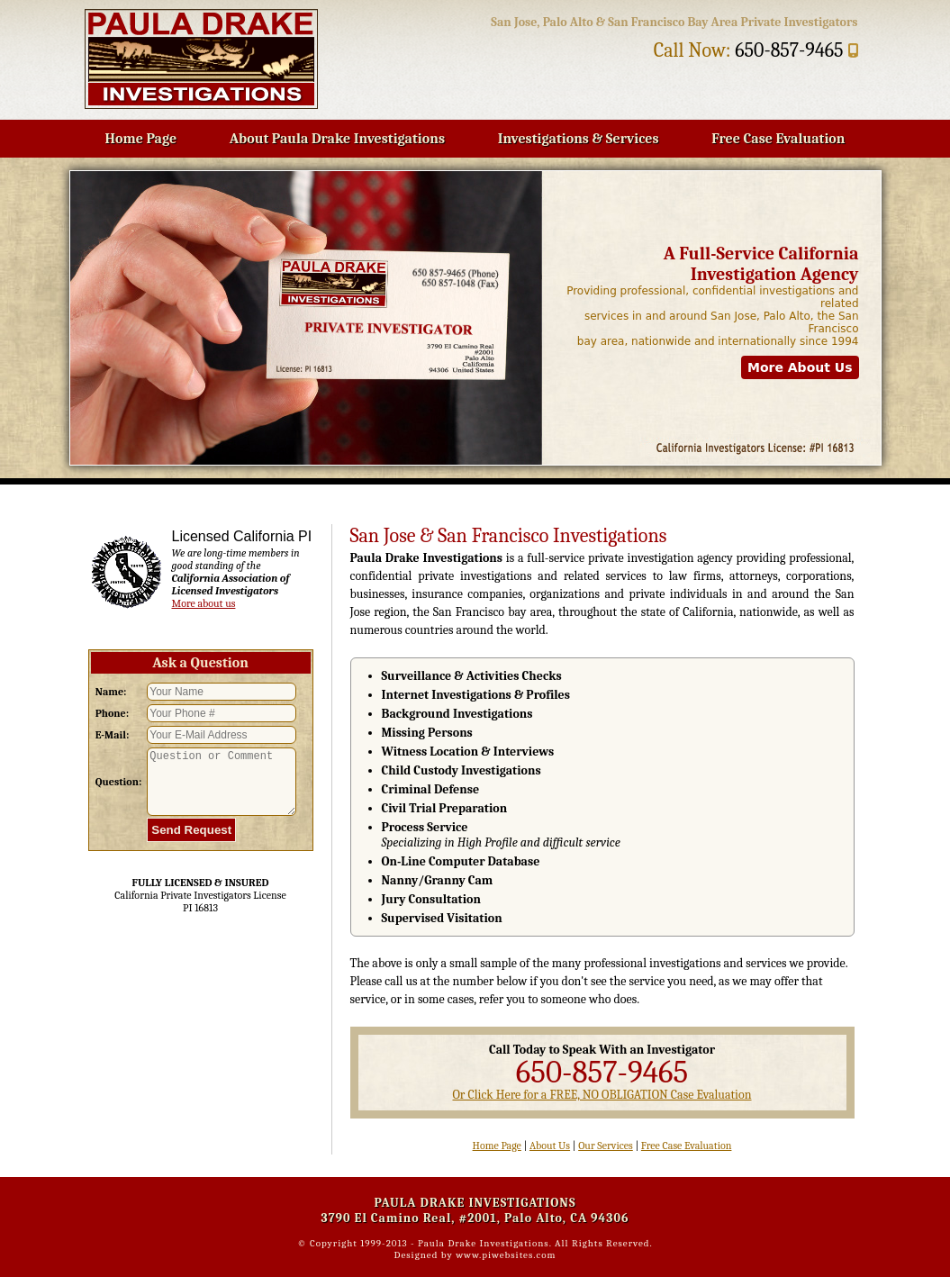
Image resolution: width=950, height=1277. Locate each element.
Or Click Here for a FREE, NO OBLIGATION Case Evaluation (601, 1094)
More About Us (800, 367)
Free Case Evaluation (778, 139)
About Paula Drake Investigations (337, 139)
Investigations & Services (578, 139)
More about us (204, 603)
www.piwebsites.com (506, 1255)
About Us (549, 1145)
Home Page (141, 139)
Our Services (605, 1145)
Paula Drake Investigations (483, 1243)
